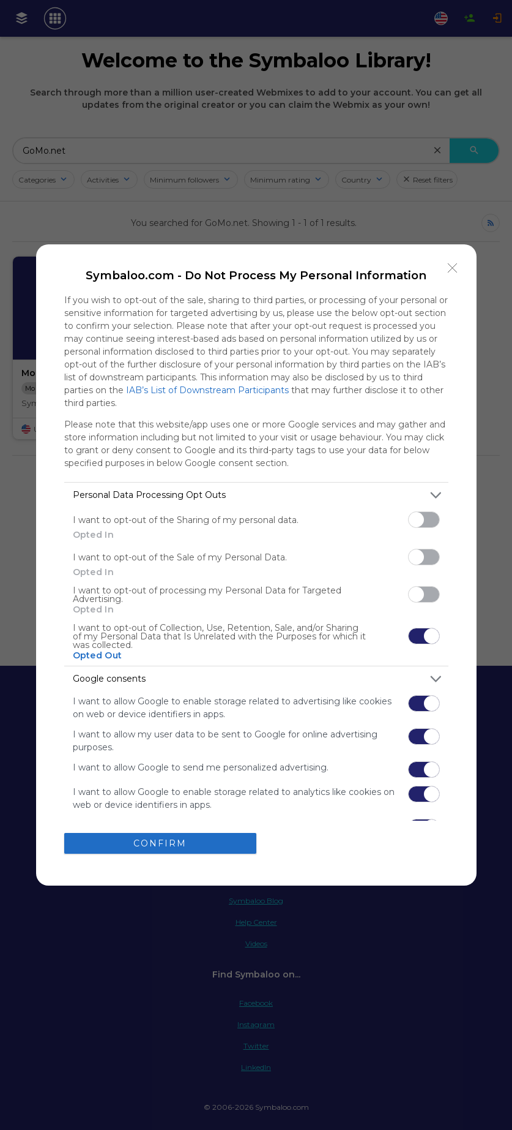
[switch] (424, 519)
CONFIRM (160, 843)
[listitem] (256, 495)
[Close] (452, 268)
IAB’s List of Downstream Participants (207, 390)
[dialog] (256, 565)
